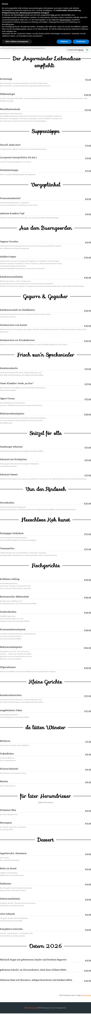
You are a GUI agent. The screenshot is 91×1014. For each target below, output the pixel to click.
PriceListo (87, 996)
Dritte (52, 15)
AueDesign (31, 1008)
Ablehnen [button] (64, 41)
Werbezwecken (65, 20)
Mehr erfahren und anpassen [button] (17, 41)
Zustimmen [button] (80, 41)
